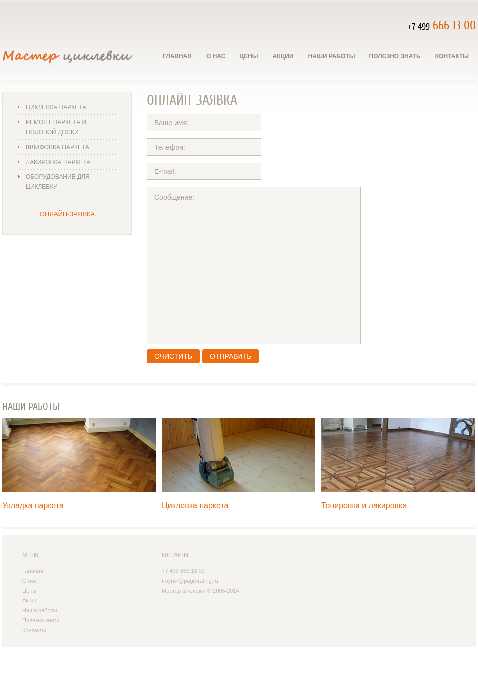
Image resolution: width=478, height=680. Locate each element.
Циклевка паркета (56, 107)
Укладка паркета (33, 505)
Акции (283, 56)
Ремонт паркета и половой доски (56, 127)
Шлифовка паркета (57, 147)
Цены (248, 56)
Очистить (173, 356)
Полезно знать (395, 56)
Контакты (452, 56)
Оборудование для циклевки (58, 181)
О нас (215, 56)
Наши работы (331, 56)
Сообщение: (254, 265)
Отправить (230, 356)
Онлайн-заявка (67, 214)
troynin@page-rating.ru (190, 581)
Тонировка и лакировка (364, 505)
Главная (177, 56)
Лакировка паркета (58, 162)
